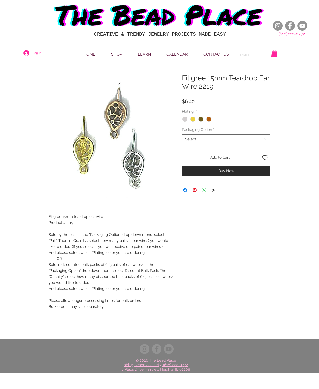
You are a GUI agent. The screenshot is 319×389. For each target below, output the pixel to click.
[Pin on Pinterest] (195, 190)
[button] (274, 53)
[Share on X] (214, 190)
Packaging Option (198, 129)
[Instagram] (278, 26)
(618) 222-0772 (292, 34)
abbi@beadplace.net (141, 365)
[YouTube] (302, 26)
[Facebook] (290, 26)
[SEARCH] (246, 55)
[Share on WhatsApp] (204, 190)
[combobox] (226, 139)
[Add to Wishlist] (265, 157)
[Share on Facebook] (185, 190)
